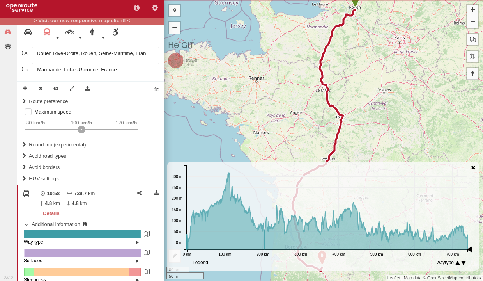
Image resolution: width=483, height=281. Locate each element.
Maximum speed (52, 112)
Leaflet (393, 278)
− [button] (472, 22)
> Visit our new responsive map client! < (82, 20)
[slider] (81, 129)
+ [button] (472, 10)
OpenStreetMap (442, 278)
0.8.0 (8, 277)
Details (51, 213)
